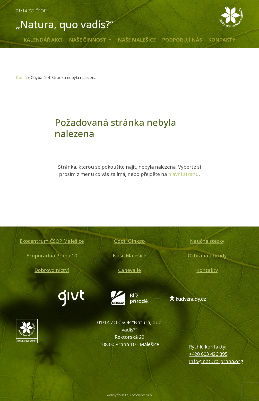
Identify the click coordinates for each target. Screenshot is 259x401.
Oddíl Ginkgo (129, 241)
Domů (21, 77)
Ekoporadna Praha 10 (51, 255)
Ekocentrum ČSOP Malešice (52, 241)
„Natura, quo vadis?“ (71, 18)
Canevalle (129, 270)
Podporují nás (182, 39)
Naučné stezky (207, 241)
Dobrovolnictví (52, 270)
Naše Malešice (137, 39)
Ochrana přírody (207, 255)
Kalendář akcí (43, 39)
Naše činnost (88, 39)
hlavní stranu (183, 174)
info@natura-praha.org (216, 361)
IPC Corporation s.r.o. (138, 395)
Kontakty (221, 39)
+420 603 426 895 (208, 354)
